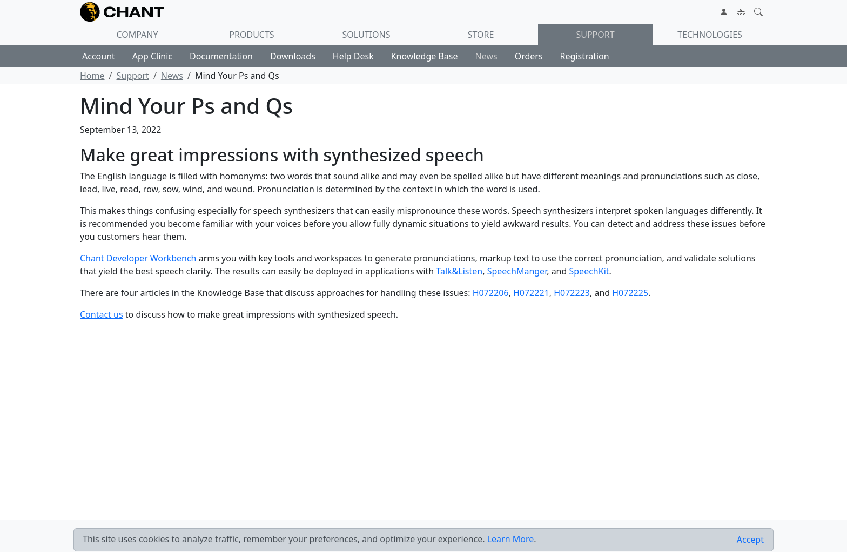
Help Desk (353, 56)
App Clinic (152, 56)
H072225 (630, 293)
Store (481, 35)
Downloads (292, 56)
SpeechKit (589, 271)
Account (98, 56)
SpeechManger (517, 271)
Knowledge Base (424, 56)
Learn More (510, 539)
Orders (529, 56)
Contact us (101, 314)
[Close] (750, 540)
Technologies (709, 35)
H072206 (491, 293)
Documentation (221, 56)
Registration (584, 56)
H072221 (531, 293)
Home (92, 76)
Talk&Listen (459, 271)
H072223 (572, 293)
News (486, 56)
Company (137, 35)
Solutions (366, 35)
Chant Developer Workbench (138, 258)
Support (595, 35)
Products (251, 35)
